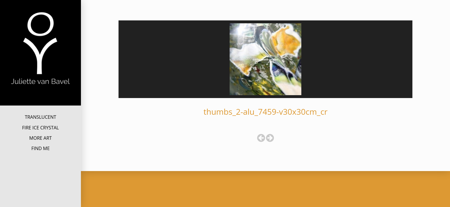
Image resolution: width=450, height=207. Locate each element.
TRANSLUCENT (40, 117)
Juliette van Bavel (40, 94)
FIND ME (40, 148)
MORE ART (40, 138)
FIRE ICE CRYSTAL (40, 127)
